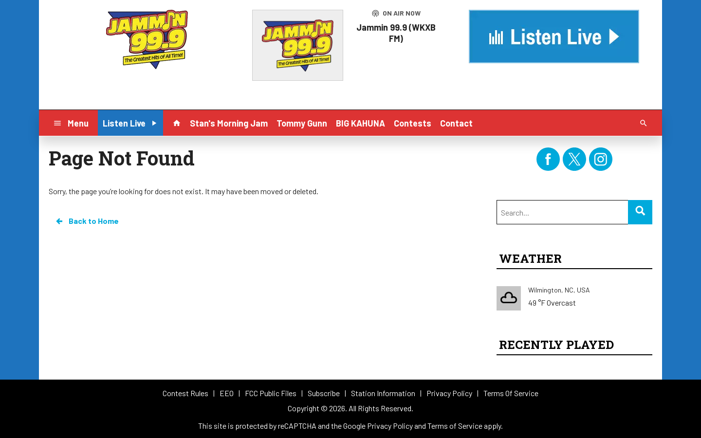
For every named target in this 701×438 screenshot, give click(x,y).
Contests (412, 123)
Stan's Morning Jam (229, 123)
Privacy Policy (390, 425)
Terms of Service (454, 425)
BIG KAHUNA (360, 123)
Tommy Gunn (302, 123)
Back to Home (87, 221)
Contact (456, 123)
